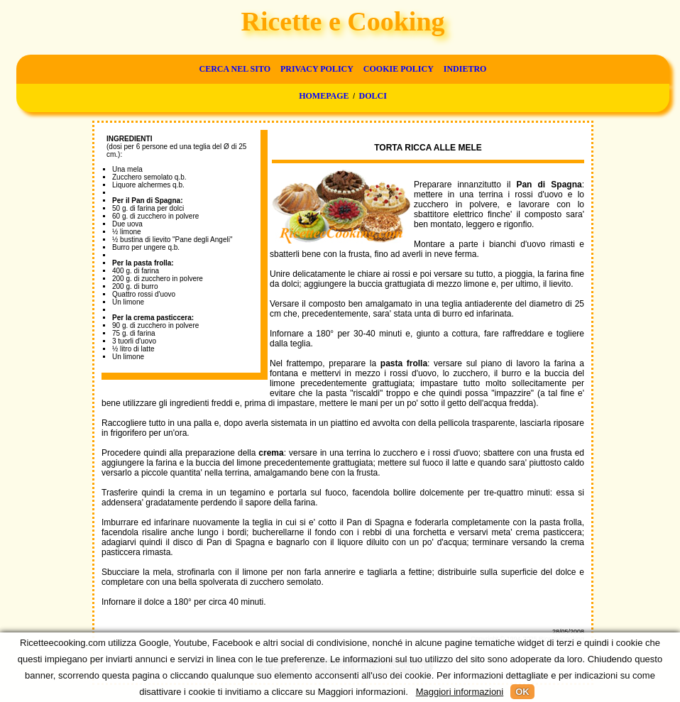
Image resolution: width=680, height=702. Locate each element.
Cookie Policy (398, 69)
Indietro (465, 69)
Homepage (324, 96)
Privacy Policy (316, 69)
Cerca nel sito (234, 69)
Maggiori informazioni (460, 691)
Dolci (373, 96)
